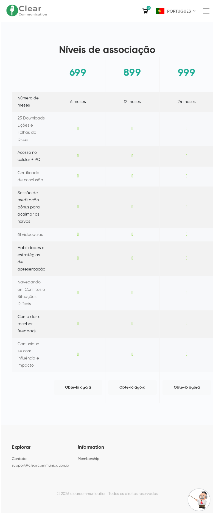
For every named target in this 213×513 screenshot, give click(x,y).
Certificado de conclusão (30, 176)
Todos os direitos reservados (133, 494)
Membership (88, 459)
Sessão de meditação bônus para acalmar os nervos (29, 207)
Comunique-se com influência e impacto (29, 354)
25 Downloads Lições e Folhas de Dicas (31, 129)
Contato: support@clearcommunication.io (40, 462)
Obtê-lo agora (78, 387)
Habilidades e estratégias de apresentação (31, 258)
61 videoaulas (30, 235)
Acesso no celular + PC (29, 156)
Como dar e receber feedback (29, 324)
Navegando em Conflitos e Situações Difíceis (31, 293)
